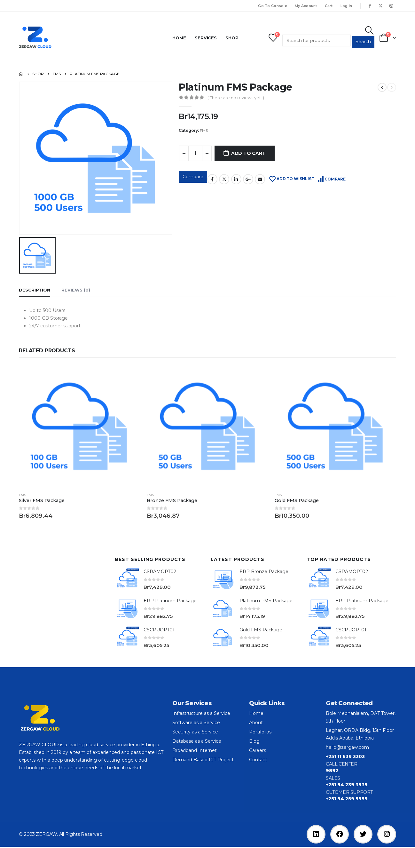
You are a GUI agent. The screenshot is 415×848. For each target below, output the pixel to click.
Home (179, 37)
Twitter (224, 179)
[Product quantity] (195, 153)
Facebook (212, 179)
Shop (232, 37)
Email (260, 179)
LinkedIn (236, 179)
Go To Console (272, 6)
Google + (248, 179)
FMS (204, 130)
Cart (329, 6)
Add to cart (248, 153)
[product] (79, 426)
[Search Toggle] (369, 30)
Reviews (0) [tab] (75, 289)
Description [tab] (34, 289)
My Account (306, 6)
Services (206, 37)
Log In (346, 6)
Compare (193, 177)
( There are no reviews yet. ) (235, 97)
